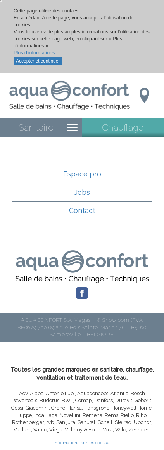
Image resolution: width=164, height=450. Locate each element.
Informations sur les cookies (82, 442)
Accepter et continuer (38, 61)
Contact (82, 210)
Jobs (82, 192)
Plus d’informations (34, 53)
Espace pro (82, 174)
